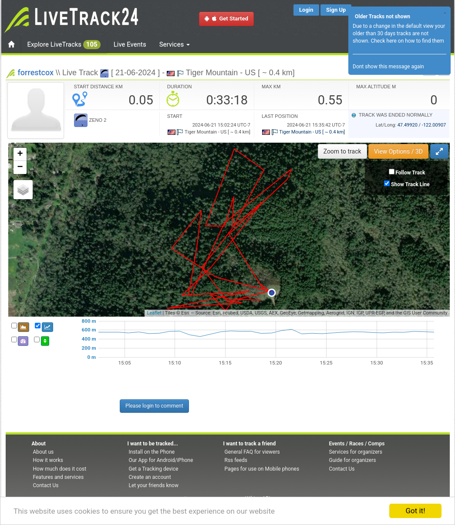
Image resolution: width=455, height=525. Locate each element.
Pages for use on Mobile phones (262, 469)
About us (43, 452)
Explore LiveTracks (64, 44)
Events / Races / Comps (357, 444)
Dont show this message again (388, 67)
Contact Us (46, 485)
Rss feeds (236, 460)
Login (306, 10)
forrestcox (36, 72)
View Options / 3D (398, 151)
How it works (48, 460)
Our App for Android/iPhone (161, 460)
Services (174, 44)
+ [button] (20, 154)
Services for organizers (355, 452)
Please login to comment (154, 406)
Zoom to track (342, 151)
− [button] (20, 167)
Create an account (150, 477)
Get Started (226, 18)
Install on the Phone (152, 452)
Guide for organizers (352, 460)
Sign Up (336, 10)
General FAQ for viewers (252, 452)
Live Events (130, 44)
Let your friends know (154, 485)
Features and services (58, 477)
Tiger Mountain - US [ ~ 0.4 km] (303, 132)
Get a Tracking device (154, 469)
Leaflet (154, 313)
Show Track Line (410, 184)
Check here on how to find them (407, 41)
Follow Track (410, 173)
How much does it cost (60, 469)
